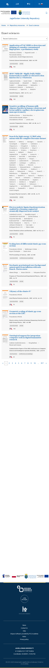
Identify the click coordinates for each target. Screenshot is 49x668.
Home (3, 25)
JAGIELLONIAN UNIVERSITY (24, 648)
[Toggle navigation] (47, 12)
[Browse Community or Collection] (24, 39)
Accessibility (24, 664)
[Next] (46, 363)
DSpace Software (15, 634)
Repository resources (17, 25)
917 (42, 363)
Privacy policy (24, 639)
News (24, 625)
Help (24, 631)
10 (35, 363)
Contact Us (24, 628)
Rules (24, 636)
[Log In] (28, 3)
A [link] (17, 4)
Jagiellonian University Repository (24, 18)
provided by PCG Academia (30, 634)
